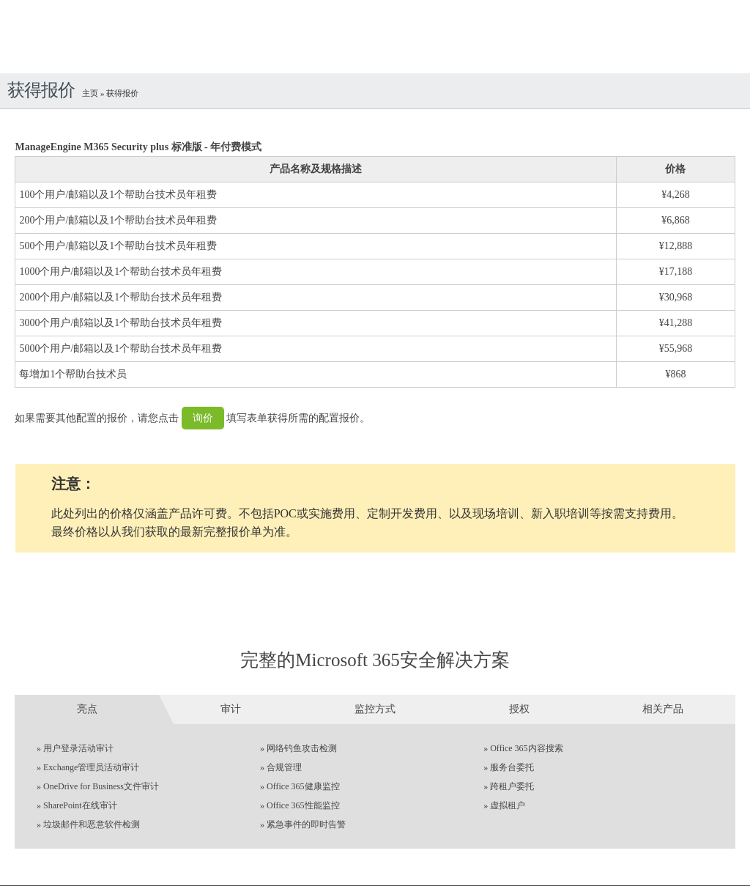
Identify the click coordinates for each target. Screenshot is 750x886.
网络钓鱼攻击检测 (302, 748)
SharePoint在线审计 (80, 805)
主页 (91, 93)
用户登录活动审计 (78, 748)
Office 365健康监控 (303, 786)
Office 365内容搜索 (526, 748)
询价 (203, 418)
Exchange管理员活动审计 (91, 767)
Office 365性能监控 (303, 805)
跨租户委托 (512, 786)
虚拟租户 (507, 805)
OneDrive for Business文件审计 (101, 786)
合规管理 (284, 767)
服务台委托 (512, 767)
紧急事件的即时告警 (306, 824)
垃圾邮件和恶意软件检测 (91, 824)
